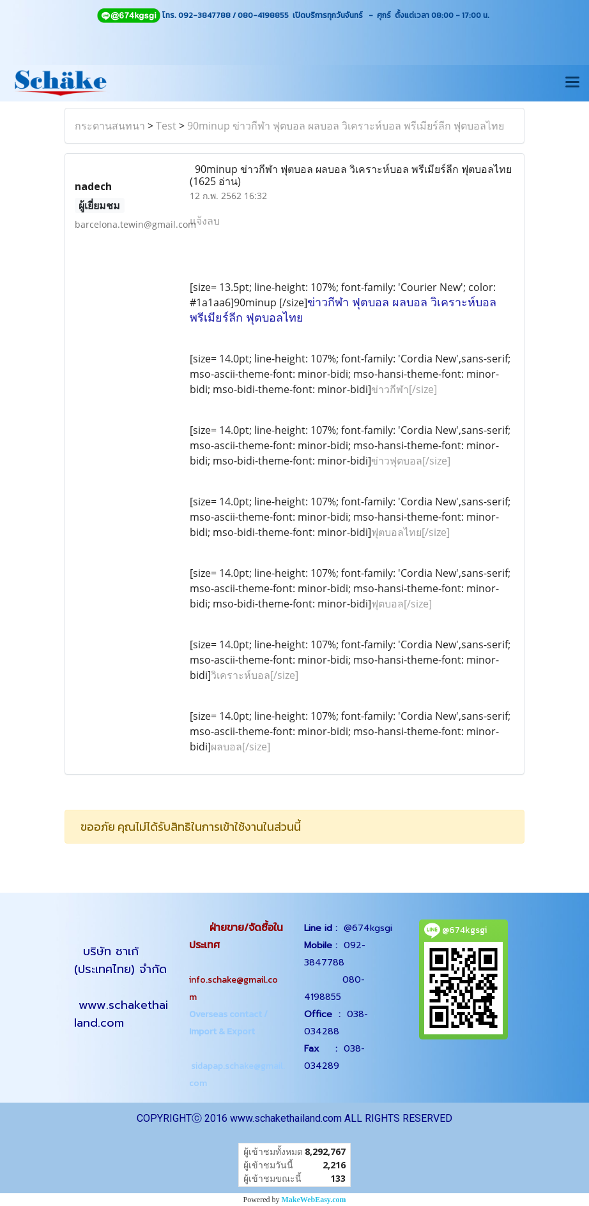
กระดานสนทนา (110, 126)
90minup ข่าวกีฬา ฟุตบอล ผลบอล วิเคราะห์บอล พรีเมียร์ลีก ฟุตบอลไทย (345, 126)
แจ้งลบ (205, 221)
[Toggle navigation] (572, 83)
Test (166, 126)
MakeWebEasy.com (314, 1199)
